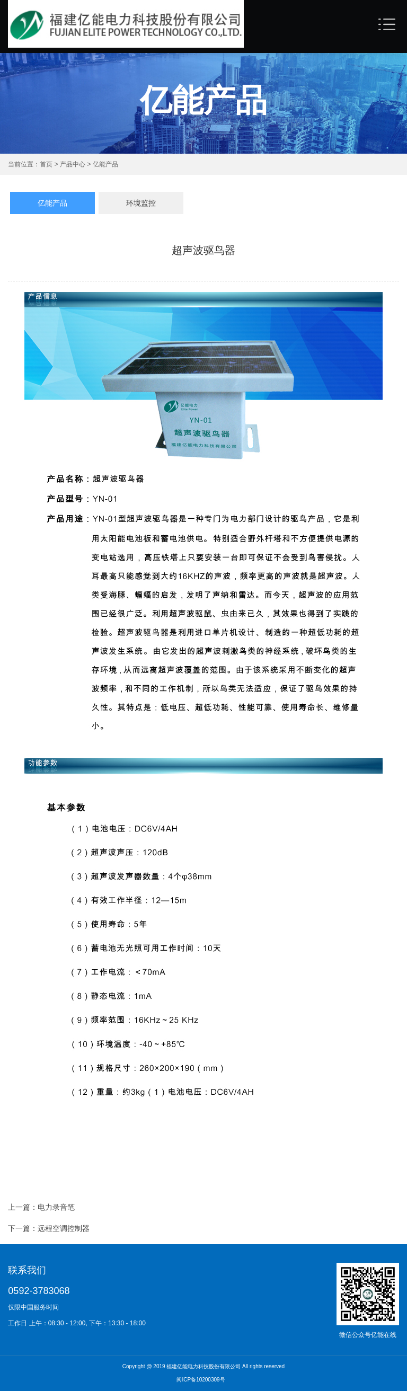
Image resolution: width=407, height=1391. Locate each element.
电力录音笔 (56, 1209)
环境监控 (141, 203)
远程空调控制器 (64, 1230)
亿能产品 (104, 164)
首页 (47, 164)
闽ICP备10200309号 (200, 1380)
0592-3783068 (38, 1291)
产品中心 (71, 164)
